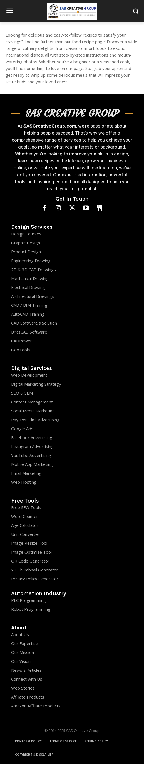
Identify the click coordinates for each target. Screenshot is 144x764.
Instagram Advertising (32, 446)
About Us (20, 634)
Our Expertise (24, 643)
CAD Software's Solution (34, 323)
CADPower (21, 341)
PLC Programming (28, 600)
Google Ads (22, 428)
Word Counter (24, 516)
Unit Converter (25, 534)
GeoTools (20, 349)
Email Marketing (26, 473)
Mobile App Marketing (32, 464)
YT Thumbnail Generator (34, 570)
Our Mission (22, 652)
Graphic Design (25, 242)
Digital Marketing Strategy (36, 384)
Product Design (26, 251)
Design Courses (26, 234)
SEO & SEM (22, 393)
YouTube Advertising (31, 455)
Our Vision (21, 661)
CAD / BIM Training (29, 305)
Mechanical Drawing (30, 278)
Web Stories (23, 688)
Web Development (29, 375)
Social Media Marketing (33, 410)
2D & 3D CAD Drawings (33, 269)
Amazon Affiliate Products (36, 706)
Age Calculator (24, 525)
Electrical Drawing (28, 287)
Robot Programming (30, 609)
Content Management (32, 402)
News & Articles (26, 670)
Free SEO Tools (26, 507)
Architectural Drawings (32, 296)
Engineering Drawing (31, 260)
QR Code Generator (30, 561)
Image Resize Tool (29, 543)
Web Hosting (23, 482)
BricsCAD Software (29, 332)
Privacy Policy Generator (34, 578)
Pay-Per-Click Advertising (35, 419)
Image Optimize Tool (31, 552)
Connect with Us (26, 679)
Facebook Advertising (31, 437)
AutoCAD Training (27, 314)
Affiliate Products (27, 697)
